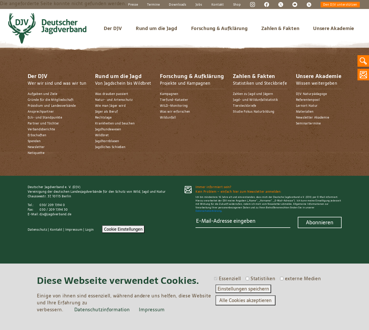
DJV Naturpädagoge (311, 93)
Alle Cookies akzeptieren (245, 300)
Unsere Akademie (333, 28)
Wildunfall (168, 117)
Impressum (73, 229)
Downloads (177, 4)
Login (89, 229)
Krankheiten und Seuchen (115, 123)
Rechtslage (103, 117)
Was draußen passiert (111, 93)
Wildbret (102, 135)
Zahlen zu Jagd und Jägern (253, 93)
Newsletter (36, 147)
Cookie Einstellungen (123, 229)
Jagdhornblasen (107, 141)
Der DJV (113, 28)
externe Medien (303, 278)
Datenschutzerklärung (208, 211)
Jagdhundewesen (108, 129)
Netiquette (36, 153)
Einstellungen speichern (243, 289)
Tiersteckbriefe (244, 105)
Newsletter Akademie (312, 117)
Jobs (199, 4)
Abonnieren (319, 222)
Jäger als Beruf (106, 111)
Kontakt (217, 4)
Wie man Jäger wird (110, 105)
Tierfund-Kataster (174, 99)
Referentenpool (308, 99)
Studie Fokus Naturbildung (253, 111)
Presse (133, 4)
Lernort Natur (307, 105)
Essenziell (230, 278)
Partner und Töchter (43, 123)
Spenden (34, 141)
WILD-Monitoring (174, 105)
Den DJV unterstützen (340, 4)
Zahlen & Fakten (280, 28)
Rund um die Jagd (156, 28)
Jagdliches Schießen (110, 147)
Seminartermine (308, 123)
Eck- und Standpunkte (45, 117)
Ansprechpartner (41, 111)
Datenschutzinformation (102, 309)
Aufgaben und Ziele (42, 93)
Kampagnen (169, 93)
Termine (153, 4)
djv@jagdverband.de (55, 214)
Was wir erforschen (175, 111)
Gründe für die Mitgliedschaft (51, 99)
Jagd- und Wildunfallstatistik (255, 99)
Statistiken (263, 278)
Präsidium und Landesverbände (52, 105)
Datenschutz (37, 229)
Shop (237, 4)
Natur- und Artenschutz (114, 99)
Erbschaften (37, 135)
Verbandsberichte (41, 129)
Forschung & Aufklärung (219, 28)
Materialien (305, 111)
